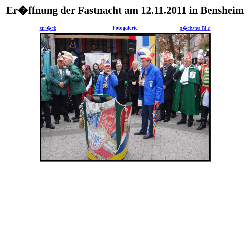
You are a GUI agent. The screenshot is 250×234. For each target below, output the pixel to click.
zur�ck (48, 28)
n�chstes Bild (195, 28)
